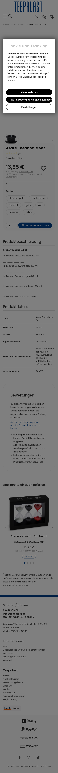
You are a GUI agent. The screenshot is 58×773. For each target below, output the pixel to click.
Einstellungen (29, 107)
